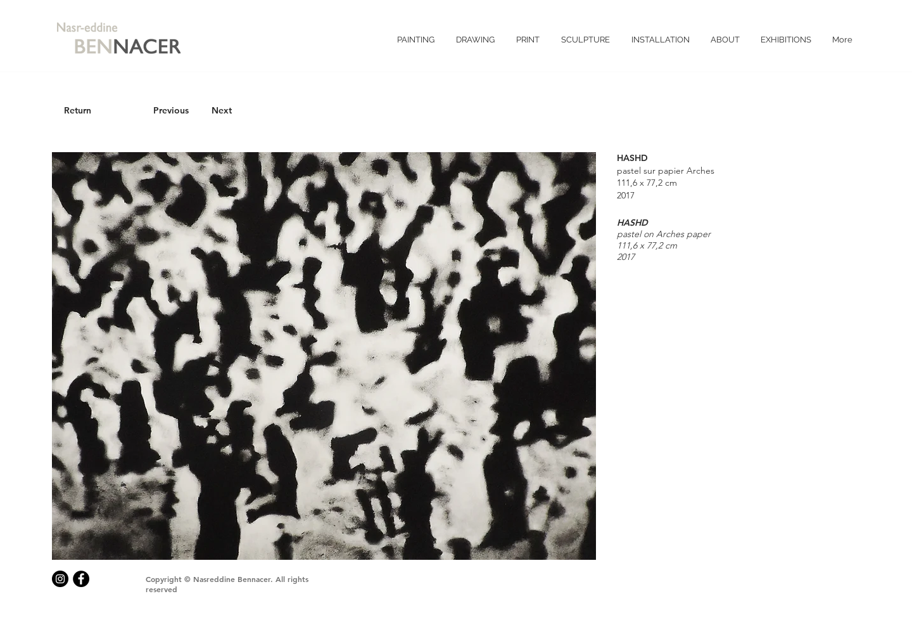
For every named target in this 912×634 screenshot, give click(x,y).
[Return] (77, 111)
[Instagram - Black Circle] (60, 579)
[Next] (221, 111)
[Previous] (171, 111)
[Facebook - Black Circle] (81, 579)
